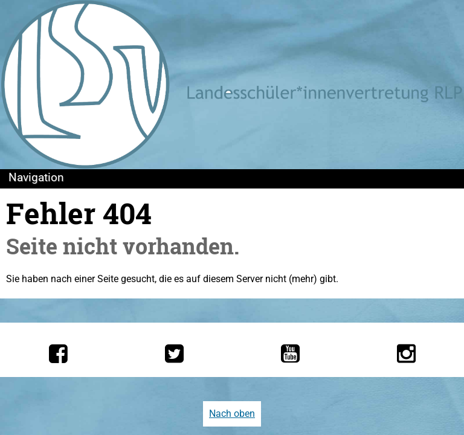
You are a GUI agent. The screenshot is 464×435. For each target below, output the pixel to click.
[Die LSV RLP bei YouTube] (290, 353)
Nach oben (232, 413)
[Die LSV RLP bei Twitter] (174, 353)
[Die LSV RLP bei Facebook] (58, 353)
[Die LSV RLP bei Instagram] (406, 353)
